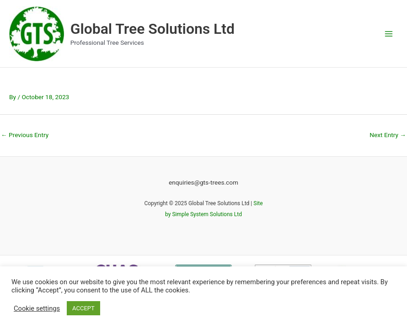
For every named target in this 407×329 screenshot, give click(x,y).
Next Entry (388, 134)
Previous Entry (24, 134)
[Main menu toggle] (389, 33)
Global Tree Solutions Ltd (152, 28)
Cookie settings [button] (37, 308)
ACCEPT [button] (83, 308)
